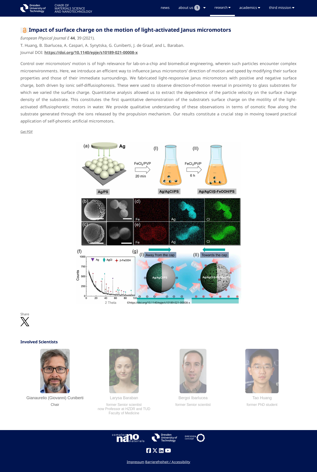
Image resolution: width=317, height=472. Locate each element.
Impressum (135, 462)
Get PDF (26, 131)
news (165, 7)
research (222, 7)
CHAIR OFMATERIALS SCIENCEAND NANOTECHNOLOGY (73, 8)
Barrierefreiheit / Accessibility (167, 462)
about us (192, 8)
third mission (281, 7)
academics (249, 7)
